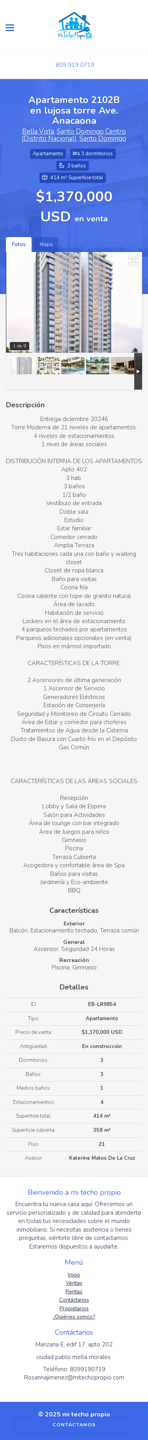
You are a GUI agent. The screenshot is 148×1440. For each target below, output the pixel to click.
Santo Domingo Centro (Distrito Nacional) (74, 135)
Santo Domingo (102, 138)
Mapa (45, 244)
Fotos (19, 244)
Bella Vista (38, 131)
